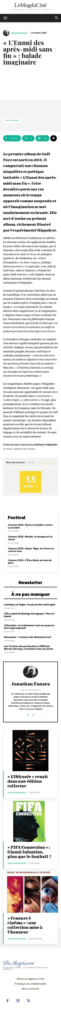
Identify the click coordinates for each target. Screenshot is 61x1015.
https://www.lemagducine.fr (30, 690)
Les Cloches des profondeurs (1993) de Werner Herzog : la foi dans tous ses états (28, 647)
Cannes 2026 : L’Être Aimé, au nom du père (30, 561)
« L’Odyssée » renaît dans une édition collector (27, 781)
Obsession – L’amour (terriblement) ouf (27, 637)
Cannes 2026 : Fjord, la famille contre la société (30, 526)
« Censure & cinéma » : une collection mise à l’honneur (24, 925)
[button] (56, 18)
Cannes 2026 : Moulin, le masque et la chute (30, 538)
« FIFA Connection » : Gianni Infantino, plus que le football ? (29, 852)
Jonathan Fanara (19, 33)
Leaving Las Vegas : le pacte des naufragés (29, 604)
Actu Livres (12, 120)
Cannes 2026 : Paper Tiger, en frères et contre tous (31, 550)
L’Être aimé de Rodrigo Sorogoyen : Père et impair (29, 615)
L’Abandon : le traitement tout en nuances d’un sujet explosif (29, 626)
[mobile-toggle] (5, 18)
